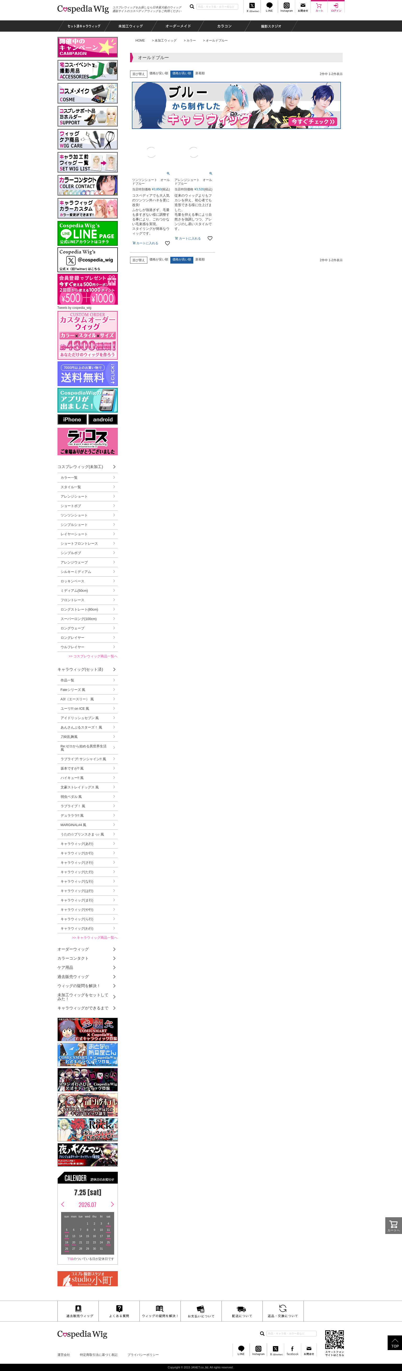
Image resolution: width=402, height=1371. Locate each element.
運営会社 (63, 1355)
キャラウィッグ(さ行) (77, 862)
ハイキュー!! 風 (72, 778)
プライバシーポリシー (143, 1355)
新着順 (200, 73)
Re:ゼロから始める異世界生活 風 (84, 748)
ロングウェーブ (72, 628)
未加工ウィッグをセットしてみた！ (82, 997)
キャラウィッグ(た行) (77, 872)
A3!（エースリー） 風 (77, 699)
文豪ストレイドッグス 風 (80, 787)
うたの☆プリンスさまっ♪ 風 (82, 834)
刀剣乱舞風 (69, 737)
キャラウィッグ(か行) (77, 853)
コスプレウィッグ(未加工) (80, 466)
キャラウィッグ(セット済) (80, 669)
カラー (191, 40)
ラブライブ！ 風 (73, 806)
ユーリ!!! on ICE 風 (75, 708)
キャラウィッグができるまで (82, 1008)
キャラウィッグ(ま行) (77, 900)
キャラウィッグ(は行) (77, 891)
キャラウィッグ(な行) (77, 881)
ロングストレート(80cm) (79, 609)
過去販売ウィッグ (73, 976)
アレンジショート (74, 496)
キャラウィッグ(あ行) (77, 844)
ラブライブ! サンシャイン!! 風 (83, 759)
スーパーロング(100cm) (79, 619)
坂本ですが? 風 (72, 768)
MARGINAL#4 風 (73, 825)
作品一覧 (67, 680)
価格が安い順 (158, 73)
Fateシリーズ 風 (73, 690)
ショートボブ (71, 506)
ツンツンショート (74, 515)
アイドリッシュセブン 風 (80, 718)
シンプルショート (74, 525)
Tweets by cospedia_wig (74, 307)
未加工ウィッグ (166, 40)
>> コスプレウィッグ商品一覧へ (93, 656)
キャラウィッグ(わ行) (77, 928)
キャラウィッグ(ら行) (77, 919)
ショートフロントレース (79, 543)
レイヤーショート (74, 534)
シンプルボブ (71, 553)
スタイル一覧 (71, 487)
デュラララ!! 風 (72, 815)
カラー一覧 (69, 478)
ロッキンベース (72, 581)
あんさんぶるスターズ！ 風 (81, 727)
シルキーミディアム (76, 572)
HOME (140, 40)
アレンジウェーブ (74, 562)
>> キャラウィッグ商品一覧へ (95, 938)
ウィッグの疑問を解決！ (79, 985)
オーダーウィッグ (73, 949)
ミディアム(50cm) (74, 591)
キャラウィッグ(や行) (77, 910)
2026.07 (87, 1204)
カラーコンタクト (73, 958)
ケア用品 (65, 967)
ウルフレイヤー (72, 647)
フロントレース (72, 600)
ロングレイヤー (72, 638)
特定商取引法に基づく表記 (99, 1355)
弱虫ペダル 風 (71, 797)
